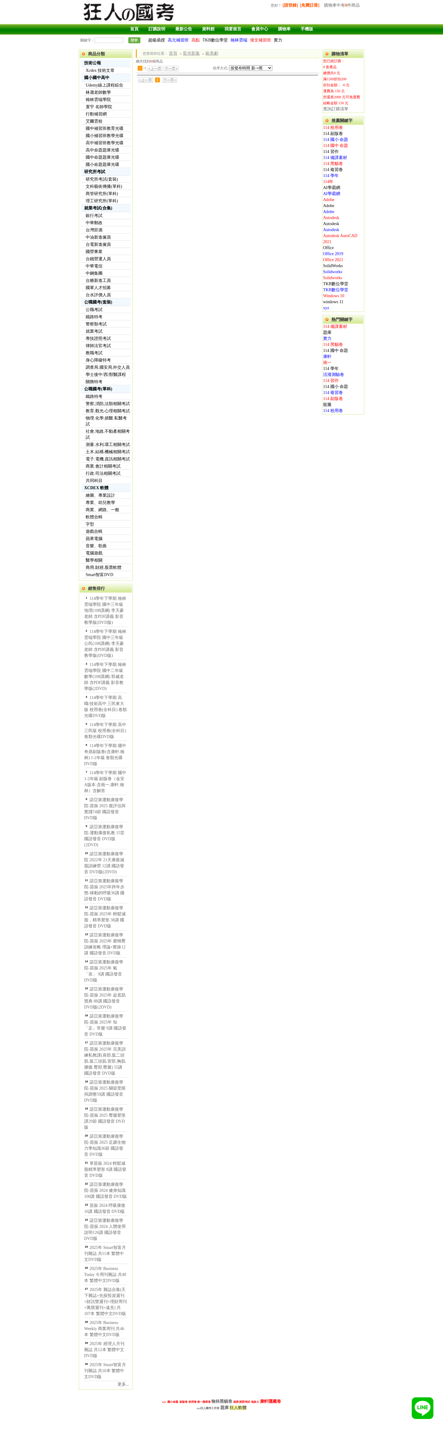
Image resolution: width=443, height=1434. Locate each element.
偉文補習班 (260, 40)
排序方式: (220, 68)
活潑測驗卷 (333, 374)
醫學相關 (94, 560)
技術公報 (92, 63)
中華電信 (94, 266)
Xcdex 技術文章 (100, 70)
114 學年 (331, 175)
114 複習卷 (333, 169)
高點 (195, 40)
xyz (326, 308)
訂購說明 (156, 29)
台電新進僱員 (98, 244)
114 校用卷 (333, 127)
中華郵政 (94, 223)
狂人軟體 (238, 1407)
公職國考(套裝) (98, 302)
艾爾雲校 (94, 121)
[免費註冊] (309, 5)
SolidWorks (333, 266)
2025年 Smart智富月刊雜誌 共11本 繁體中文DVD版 (105, 1253)
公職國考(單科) (98, 389)
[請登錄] (290, 5)
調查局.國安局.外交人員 (108, 367)
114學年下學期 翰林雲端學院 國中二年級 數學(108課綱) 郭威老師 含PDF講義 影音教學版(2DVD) (105, 676)
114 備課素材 (335, 157)
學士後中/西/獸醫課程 (106, 374)
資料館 (208, 29)
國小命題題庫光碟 (102, 164)
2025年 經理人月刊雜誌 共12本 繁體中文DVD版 (104, 1349)
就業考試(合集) (98, 208)
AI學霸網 (331, 187)
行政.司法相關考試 (103, 473)
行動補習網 (96, 114)
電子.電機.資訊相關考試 (108, 459)
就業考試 (94, 331)
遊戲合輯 (94, 531)
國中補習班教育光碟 (105, 128)
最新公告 (183, 29)
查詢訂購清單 (335, 109)
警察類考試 (96, 324)
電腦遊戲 (94, 553)
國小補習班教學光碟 (105, 135)
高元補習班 (178, 40)
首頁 (134, 29)
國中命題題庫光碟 (102, 157)
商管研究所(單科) (102, 193)
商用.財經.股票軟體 (103, 567)
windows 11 (333, 302)
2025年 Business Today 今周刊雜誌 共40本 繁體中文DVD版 (105, 1274)
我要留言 (233, 29)
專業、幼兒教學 (100, 502)
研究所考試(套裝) (102, 179)
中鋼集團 (94, 273)
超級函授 (156, 40)
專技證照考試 (98, 338)
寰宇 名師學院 (99, 107)
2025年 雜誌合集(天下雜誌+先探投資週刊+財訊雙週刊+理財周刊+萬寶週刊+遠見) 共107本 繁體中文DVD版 (105, 1301)
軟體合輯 (94, 517)
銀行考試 (94, 215)
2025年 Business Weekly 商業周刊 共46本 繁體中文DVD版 (104, 1328)
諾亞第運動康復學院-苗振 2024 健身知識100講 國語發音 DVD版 (105, 1190)
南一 (327, 362)
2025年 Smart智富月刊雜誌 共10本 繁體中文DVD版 (105, 1370)
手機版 (307, 29)
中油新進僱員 (98, 237)
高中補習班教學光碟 (105, 143)
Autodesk (331, 217)
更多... (123, 1384)
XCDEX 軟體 (96, 488)
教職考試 (94, 353)
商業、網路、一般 (102, 510)
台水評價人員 (98, 295)
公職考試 (94, 309)
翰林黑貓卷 (221, 1401)
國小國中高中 (96, 77)
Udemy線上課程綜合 (104, 85)
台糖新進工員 (98, 280)
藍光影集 (191, 53)
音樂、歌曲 (96, 546)
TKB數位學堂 (215, 40)
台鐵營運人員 (98, 259)
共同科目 (94, 480)
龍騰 (327, 404)
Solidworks (332, 272)
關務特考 (94, 382)
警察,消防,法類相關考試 (108, 403)
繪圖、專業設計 (100, 495)
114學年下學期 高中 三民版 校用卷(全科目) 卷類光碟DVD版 (105, 730)
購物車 (284, 29)
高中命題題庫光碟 (102, 150)
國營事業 (94, 251)
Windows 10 (333, 296)
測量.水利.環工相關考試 (108, 444)
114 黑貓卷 (333, 163)
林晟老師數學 (98, 92)
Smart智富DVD (99, 574)
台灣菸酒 (94, 230)
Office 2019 (333, 254)
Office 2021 (333, 260)
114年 (328, 181)
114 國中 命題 (335, 145)
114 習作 (331, 151)
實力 (278, 40)
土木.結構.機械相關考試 (108, 452)
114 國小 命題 (335, 139)
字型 (90, 524)
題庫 (327, 332)
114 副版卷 (333, 133)
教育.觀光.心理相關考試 (108, 411)
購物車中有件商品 (342, 5)
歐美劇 (212, 53)
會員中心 (259, 29)
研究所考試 (94, 171)
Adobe (328, 199)
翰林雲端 (239, 40)
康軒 (327, 356)
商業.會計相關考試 (103, 466)
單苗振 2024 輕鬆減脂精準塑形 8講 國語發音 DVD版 (105, 1169)
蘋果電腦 (94, 538)
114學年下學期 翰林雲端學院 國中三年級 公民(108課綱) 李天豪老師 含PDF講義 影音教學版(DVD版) (105, 643)
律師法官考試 (98, 345)
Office (328, 248)
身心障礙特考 (98, 360)
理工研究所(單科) (102, 201)
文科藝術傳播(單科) (104, 186)
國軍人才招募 (98, 287)
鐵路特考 (94, 317)
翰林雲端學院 (98, 99)
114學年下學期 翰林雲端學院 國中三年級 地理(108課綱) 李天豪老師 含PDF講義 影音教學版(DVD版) (105, 610)
